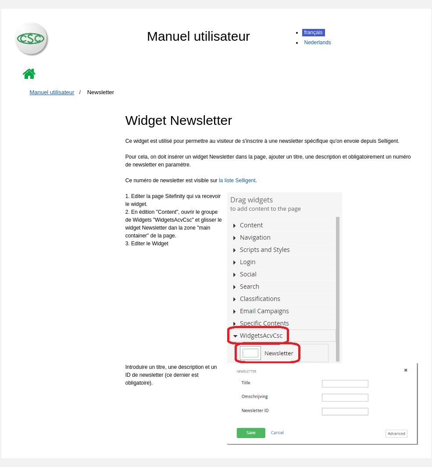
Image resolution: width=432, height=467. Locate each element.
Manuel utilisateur (52, 92)
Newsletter (100, 92)
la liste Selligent (237, 180)
